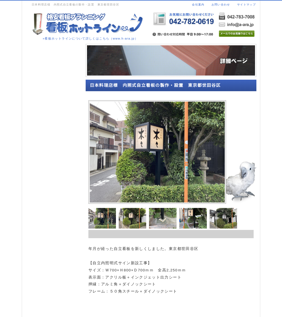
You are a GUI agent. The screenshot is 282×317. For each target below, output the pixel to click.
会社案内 (198, 4)
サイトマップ (246, 4)
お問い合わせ (221, 4)
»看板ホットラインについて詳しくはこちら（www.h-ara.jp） (90, 38)
